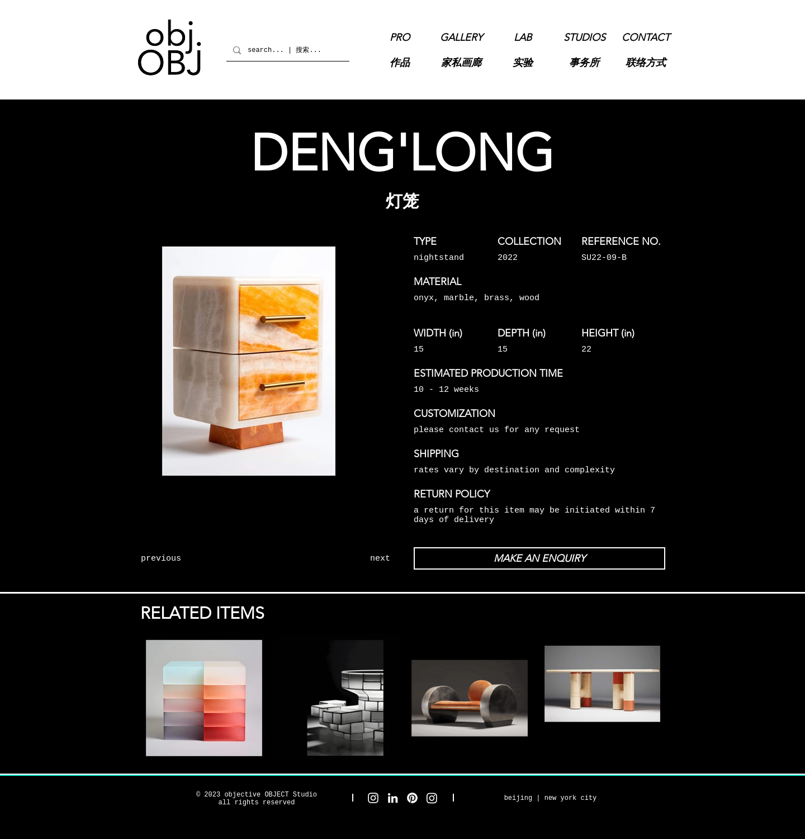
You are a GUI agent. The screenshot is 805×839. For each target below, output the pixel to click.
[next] (349, 558)
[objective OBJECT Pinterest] (412, 798)
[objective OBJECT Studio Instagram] (373, 798)
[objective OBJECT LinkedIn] (393, 798)
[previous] (182, 558)
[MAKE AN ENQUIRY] (539, 558)
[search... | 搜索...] (287, 50)
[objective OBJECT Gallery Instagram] (432, 798)
